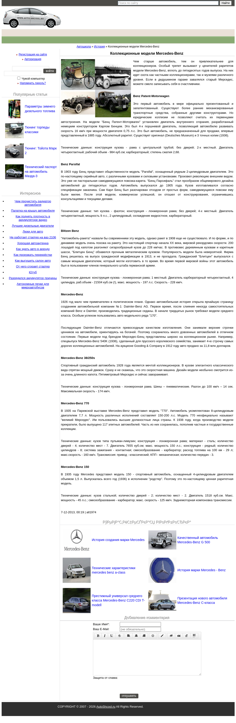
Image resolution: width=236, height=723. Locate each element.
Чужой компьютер (33, 78)
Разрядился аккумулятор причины (33, 278)
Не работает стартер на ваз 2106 (33, 237)
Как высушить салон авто (33, 260)
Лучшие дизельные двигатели (33, 225)
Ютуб (33, 272)
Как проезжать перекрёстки (33, 255)
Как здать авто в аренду (33, 249)
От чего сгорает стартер (33, 266)
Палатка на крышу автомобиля (33, 210)
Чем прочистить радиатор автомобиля (33, 202)
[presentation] (155, 691)
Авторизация (32, 59)
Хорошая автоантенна (32, 243)
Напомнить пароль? (33, 83)
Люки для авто (33, 231)
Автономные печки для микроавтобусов (33, 285)
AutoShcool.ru (105, 713)
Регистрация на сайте (33, 54)
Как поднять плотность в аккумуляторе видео (33, 218)
